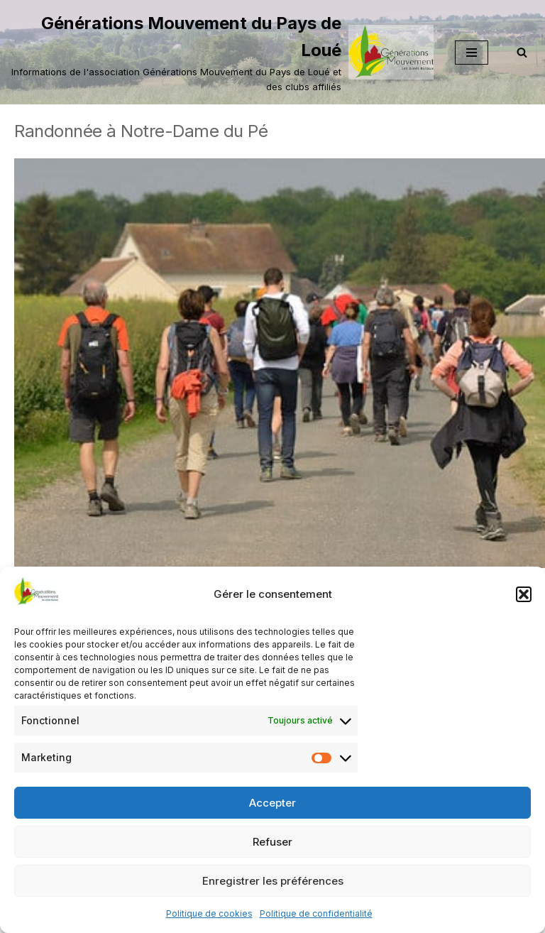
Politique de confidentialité (316, 913)
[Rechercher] (522, 52)
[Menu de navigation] (471, 52)
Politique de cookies (209, 913)
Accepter (272, 802)
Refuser (272, 842)
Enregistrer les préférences (272, 881)
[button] (524, 594)
